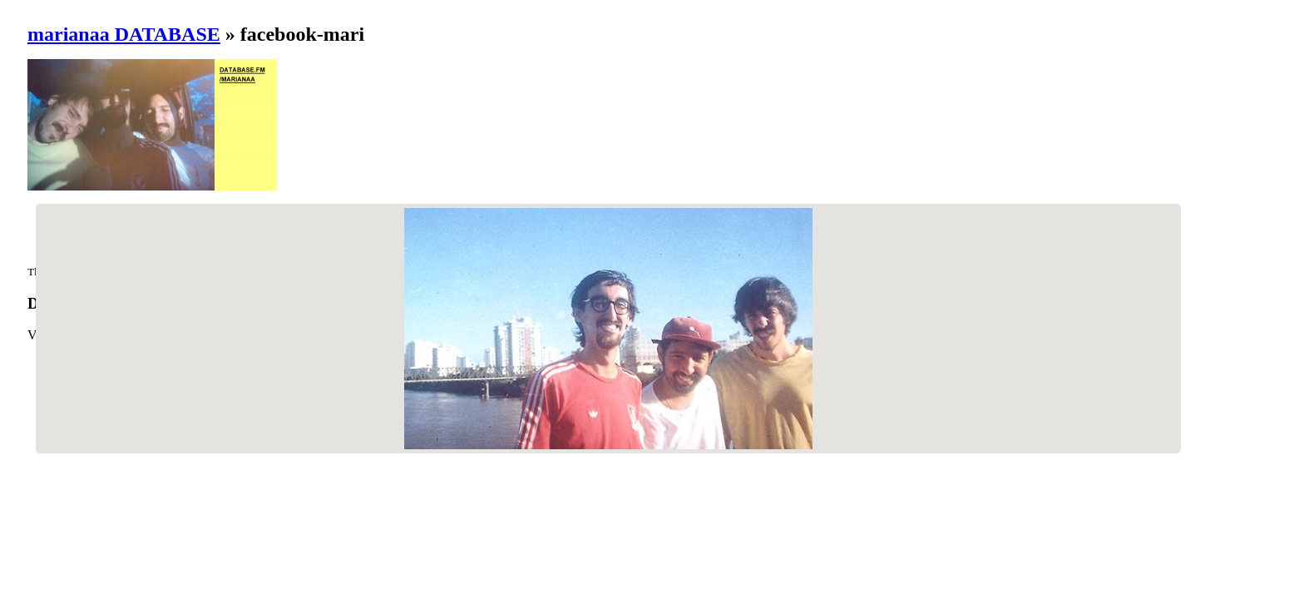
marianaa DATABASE (123, 34)
